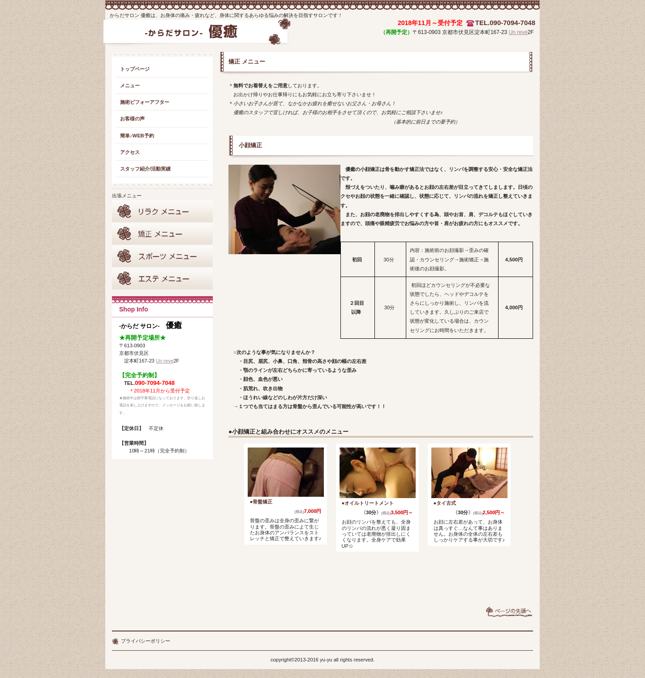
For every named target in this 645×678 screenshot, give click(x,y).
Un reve (518, 32)
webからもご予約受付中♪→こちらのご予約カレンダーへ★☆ (380, 581)
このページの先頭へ (509, 611)
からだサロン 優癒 (196, 34)
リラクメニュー (162, 211)
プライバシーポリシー (145, 641)
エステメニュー (162, 278)
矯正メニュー (162, 233)
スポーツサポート (162, 256)
